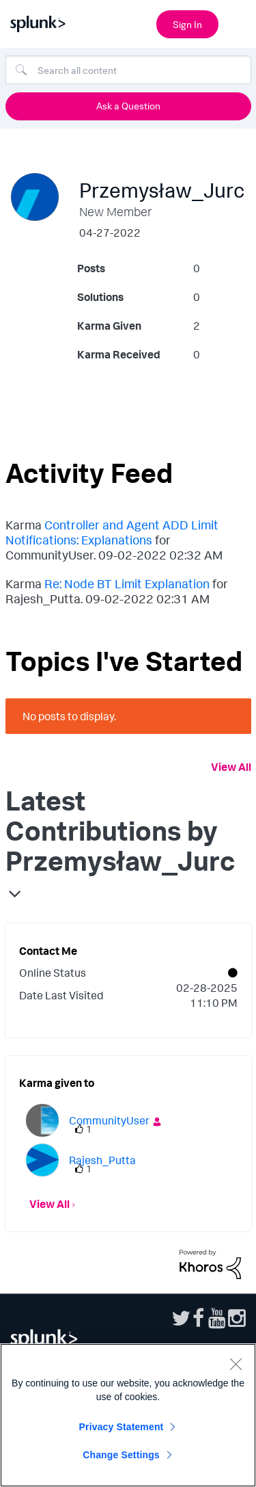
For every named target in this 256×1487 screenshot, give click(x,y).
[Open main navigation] (237, 22)
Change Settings (121, 1454)
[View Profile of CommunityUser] (109, 1120)
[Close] (235, 1364)
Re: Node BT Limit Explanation (127, 583)
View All (231, 767)
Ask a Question (128, 105)
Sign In (187, 24)
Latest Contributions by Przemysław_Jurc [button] (120, 830)
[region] (128, 1415)
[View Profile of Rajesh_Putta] (102, 1160)
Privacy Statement (121, 1426)
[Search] (128, 69)
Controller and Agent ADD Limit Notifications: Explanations (111, 532)
